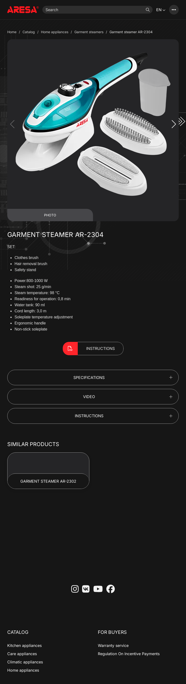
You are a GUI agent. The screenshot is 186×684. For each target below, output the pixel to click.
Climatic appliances (25, 662)
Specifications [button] (89, 377)
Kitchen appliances (24, 645)
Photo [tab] (50, 215)
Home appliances (23, 670)
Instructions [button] (89, 415)
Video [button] (89, 396)
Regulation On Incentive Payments (129, 653)
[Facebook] (109, 589)
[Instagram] (73, 589)
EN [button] (160, 9)
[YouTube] (96, 589)
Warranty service (113, 645)
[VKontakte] (84, 589)
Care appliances (22, 653)
